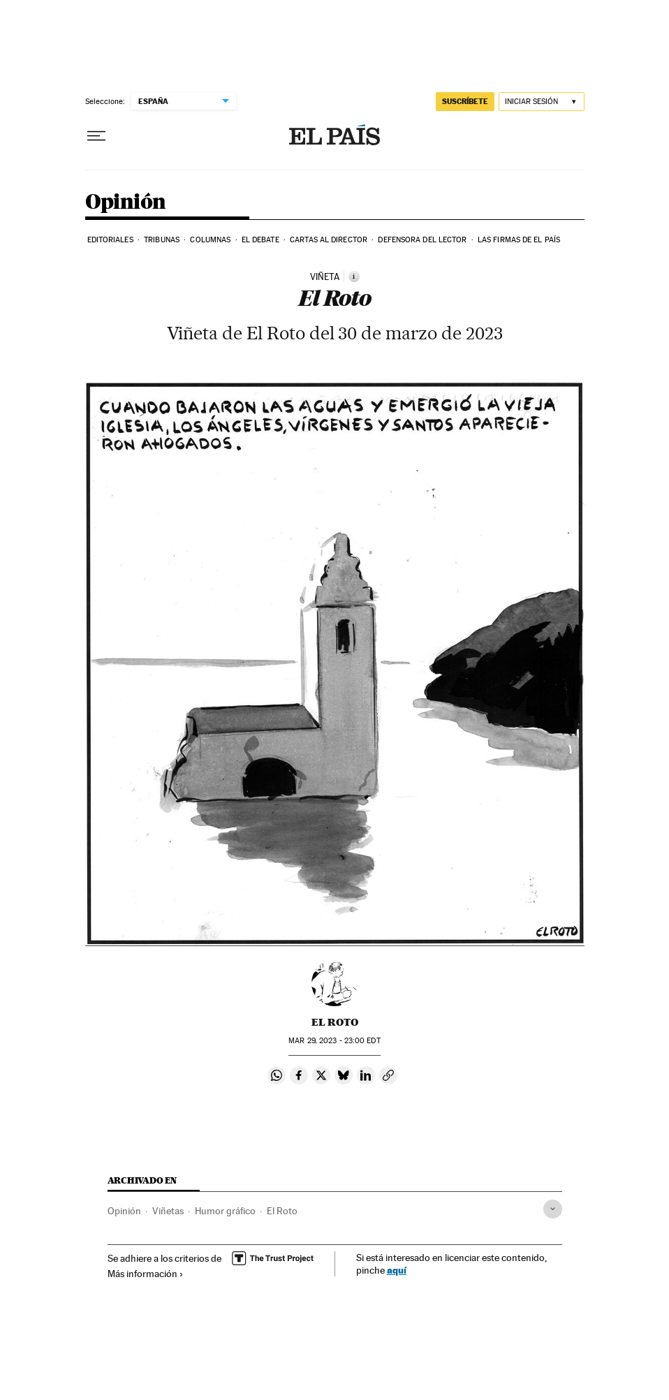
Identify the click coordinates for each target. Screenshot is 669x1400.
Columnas (210, 239)
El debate (260, 239)
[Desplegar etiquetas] (552, 1209)
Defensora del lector (422, 239)
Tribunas (161, 239)
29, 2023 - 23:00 (334, 1040)
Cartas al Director (328, 239)
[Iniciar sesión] (542, 101)
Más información (146, 1273)
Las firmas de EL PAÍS (519, 239)
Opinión (125, 202)
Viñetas (168, 1210)
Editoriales (110, 239)
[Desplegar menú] (96, 136)
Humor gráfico (225, 1210)
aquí (396, 1270)
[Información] (354, 276)
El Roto (334, 1022)
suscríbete (465, 101)
